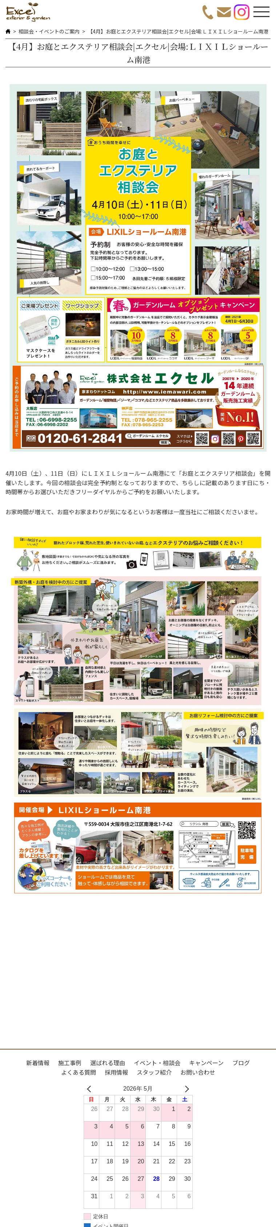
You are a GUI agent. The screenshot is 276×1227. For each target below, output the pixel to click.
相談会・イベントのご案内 (49, 31)
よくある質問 (78, 1072)
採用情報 (116, 1072)
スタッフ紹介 (154, 1072)
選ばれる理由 (107, 1062)
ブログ (241, 1062)
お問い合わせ (197, 1072)
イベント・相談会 (157, 1062)
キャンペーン (206, 1062)
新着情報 (37, 1062)
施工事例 (69, 1062)
